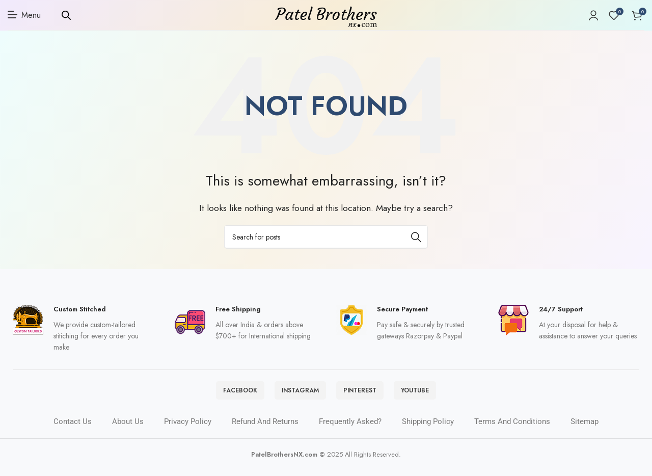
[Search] (326, 239)
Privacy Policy (187, 428)
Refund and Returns (265, 428)
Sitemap (584, 428)
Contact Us (72, 428)
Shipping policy (428, 428)
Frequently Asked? (350, 428)
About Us (128, 428)
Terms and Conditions (512, 428)
